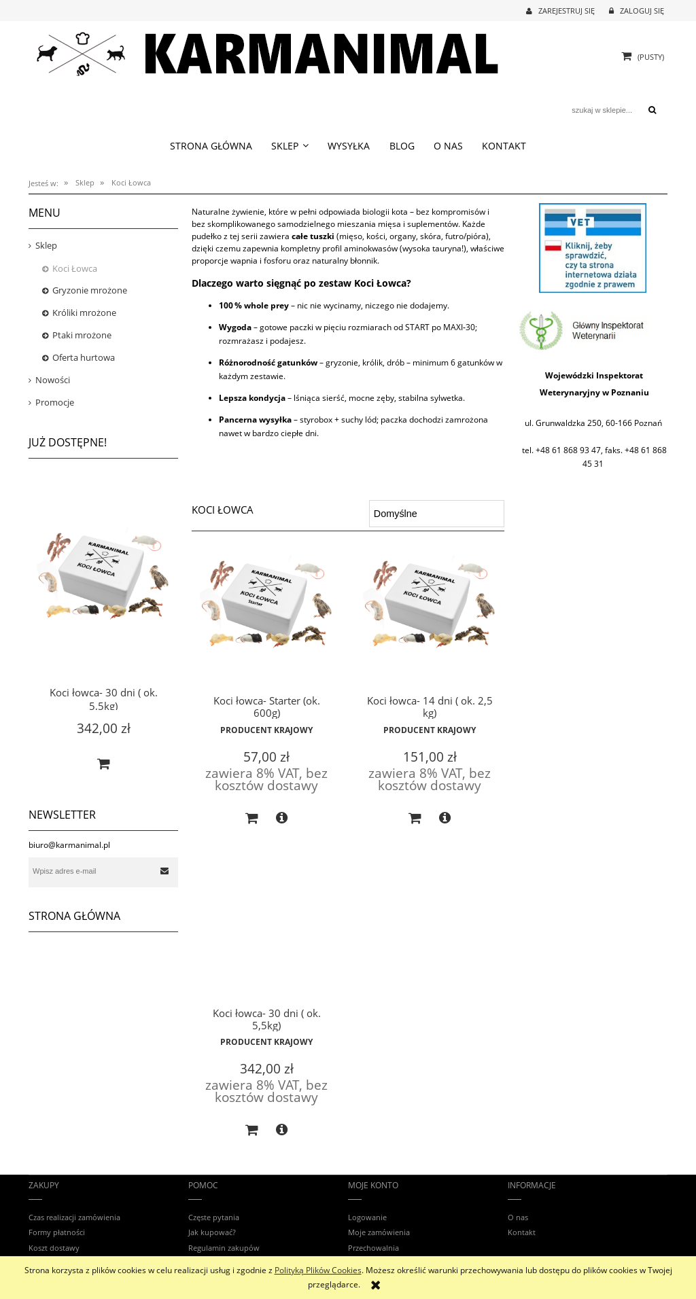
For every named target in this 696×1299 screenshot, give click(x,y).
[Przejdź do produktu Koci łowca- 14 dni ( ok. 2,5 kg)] (429, 623)
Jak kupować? (212, 1232)
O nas (518, 1217)
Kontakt (522, 1232)
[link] (592, 329)
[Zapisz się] (164, 871)
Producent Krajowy (266, 730)
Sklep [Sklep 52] (46, 245)
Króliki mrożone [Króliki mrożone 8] (84, 312)
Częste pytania (213, 1217)
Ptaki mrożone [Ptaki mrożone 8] (81, 335)
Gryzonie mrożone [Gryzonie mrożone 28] (89, 290)
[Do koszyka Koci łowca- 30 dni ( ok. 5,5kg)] (103, 763)
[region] (592, 248)
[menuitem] (210, 145)
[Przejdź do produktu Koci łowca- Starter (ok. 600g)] (266, 623)
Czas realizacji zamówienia (74, 1217)
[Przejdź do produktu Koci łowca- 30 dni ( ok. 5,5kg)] (103, 591)
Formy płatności (57, 1232)
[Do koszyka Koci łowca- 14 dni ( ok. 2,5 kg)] (415, 818)
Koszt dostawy (54, 1248)
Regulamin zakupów (224, 1248)
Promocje (54, 402)
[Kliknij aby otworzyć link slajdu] (592, 248)
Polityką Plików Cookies (318, 1270)
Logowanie (367, 1217)
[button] (282, 818)
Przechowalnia (373, 1248)
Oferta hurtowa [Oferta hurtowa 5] (83, 357)
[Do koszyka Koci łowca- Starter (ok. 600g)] (252, 818)
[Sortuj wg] (436, 513)
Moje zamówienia (379, 1232)
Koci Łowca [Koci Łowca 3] (74, 268)
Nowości (52, 380)
